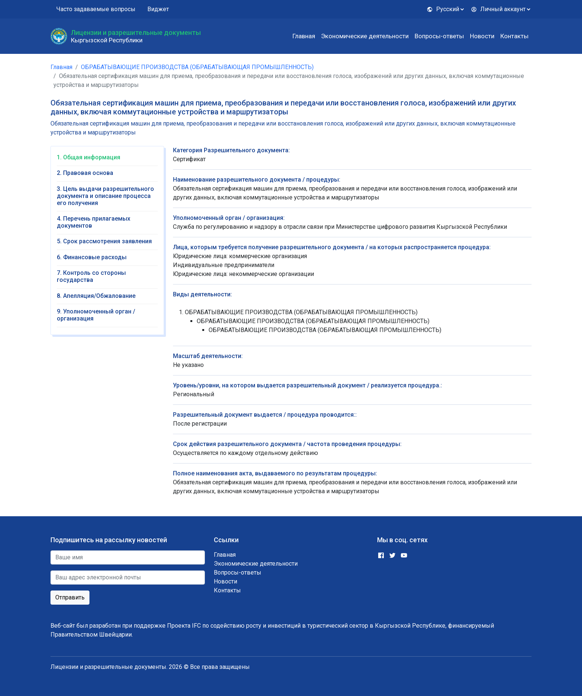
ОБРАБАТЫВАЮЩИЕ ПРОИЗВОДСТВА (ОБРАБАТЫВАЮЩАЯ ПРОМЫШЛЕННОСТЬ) (197, 67)
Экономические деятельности (365, 36)
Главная (303, 36)
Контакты (514, 36)
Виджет (158, 9)
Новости (482, 36)
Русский (443, 9)
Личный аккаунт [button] (498, 9)
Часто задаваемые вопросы (95, 9)
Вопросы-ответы (439, 36)
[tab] (107, 160)
